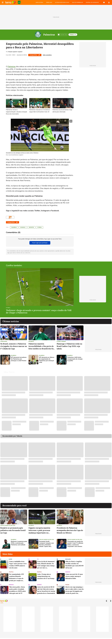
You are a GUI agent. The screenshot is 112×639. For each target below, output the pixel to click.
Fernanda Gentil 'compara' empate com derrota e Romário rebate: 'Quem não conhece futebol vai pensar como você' (46, 544)
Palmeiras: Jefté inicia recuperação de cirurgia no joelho (75, 359)
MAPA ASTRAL (39, 2)
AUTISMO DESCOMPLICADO (62, 2)
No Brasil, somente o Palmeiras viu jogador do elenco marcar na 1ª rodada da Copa (13, 346)
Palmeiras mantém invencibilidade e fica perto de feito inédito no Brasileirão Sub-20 (42, 346)
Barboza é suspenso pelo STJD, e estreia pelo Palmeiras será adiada (19, 543)
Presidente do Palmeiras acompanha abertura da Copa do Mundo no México (70, 530)
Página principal (10, 2)
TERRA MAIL (49, 2)
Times (73, 35)
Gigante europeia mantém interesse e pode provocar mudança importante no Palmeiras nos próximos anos (41, 530)
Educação (68, 559)
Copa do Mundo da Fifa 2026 (7, 525)
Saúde (10, 559)
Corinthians (3, 341)
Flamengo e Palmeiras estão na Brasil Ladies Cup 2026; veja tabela (69, 346)
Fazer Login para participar (40, 243)
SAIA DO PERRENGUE (77, 2)
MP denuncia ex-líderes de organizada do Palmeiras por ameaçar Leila (46, 360)
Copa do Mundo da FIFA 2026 (19, 2)
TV (37, 559)
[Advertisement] (98, 360)
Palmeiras (49, 34)
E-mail (104, 2)
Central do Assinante (92, 2)
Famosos (67, 572)
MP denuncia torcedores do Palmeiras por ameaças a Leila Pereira (19, 359)
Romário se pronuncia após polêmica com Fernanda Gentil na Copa (13, 530)
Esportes (31, 227)
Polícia (67, 584)
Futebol (39, 227)
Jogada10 (22, 227)
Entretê (39, 584)
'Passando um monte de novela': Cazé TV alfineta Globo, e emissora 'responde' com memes (75, 544)
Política (11, 572)
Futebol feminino (61, 341)
